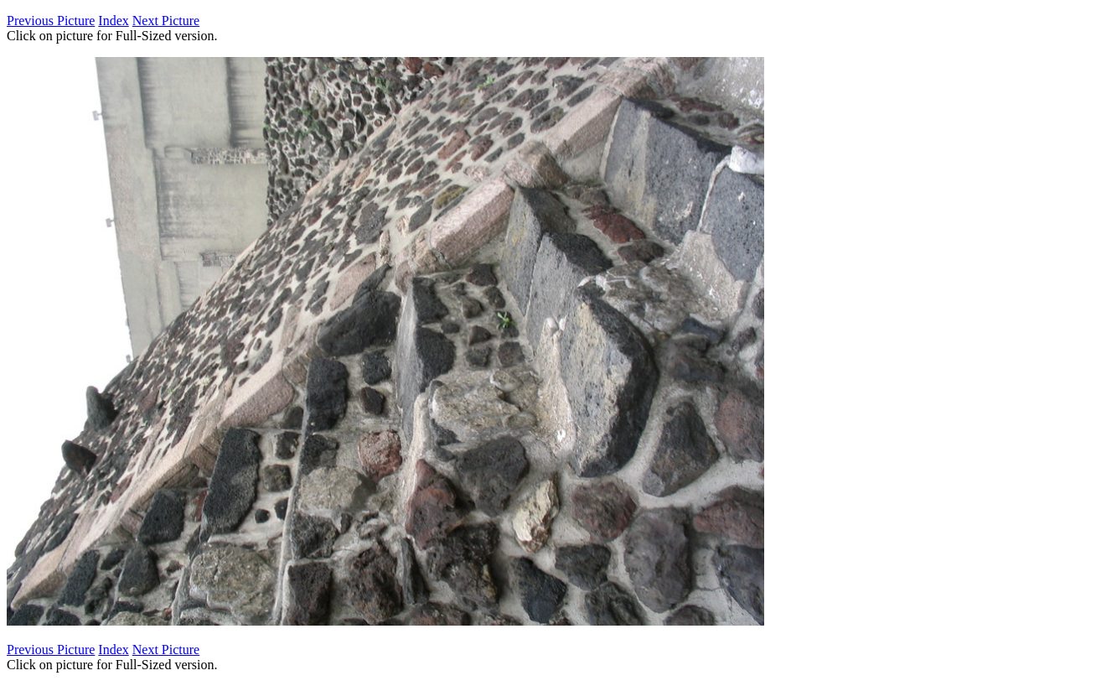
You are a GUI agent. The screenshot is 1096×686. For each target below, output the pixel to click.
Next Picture (165, 20)
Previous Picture (51, 20)
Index (113, 20)
